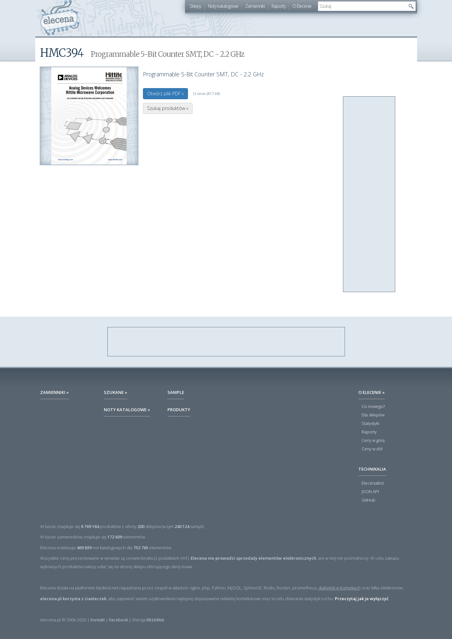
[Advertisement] (369, 194)
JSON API (370, 491)
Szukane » (115, 392)
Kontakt (97, 620)
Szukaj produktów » (167, 108)
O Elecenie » (371, 392)
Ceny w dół (372, 449)
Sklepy (195, 6)
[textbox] (362, 6)
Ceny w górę (373, 440)
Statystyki (370, 423)
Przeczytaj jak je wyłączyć (361, 598)
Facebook (118, 620)
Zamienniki (255, 6)
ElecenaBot (373, 483)
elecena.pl (60, 18)
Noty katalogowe (223, 6)
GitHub (368, 500)
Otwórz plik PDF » (165, 93)
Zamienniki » (54, 392)
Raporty (279, 6)
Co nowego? (373, 406)
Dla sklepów (373, 415)
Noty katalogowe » (127, 410)
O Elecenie (301, 6)
